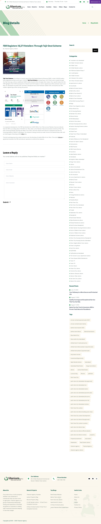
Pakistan (72, 197)
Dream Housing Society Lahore (78, 124)
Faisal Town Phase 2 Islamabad (78, 134)
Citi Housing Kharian (75, 111)
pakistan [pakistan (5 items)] (90, 373)
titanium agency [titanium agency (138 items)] (75, 446)
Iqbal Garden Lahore (75, 154)
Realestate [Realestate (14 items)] (74, 442)
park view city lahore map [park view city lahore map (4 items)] (78, 427)
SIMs (22, 134)
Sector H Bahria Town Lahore (77, 233)
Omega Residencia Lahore (77, 195)
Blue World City (74, 108)
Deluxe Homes (74, 116)
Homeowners (73, 144)
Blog (75, 499)
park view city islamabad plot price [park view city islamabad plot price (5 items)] (80, 396)
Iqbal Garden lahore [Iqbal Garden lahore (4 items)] (76, 362)
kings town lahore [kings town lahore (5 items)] (91, 366)
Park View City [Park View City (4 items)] (75, 377)
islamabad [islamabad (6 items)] (88, 362)
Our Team (41, 7)
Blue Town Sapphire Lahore (77, 106)
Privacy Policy (78, 507)
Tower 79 (72, 263)
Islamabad (73, 157)
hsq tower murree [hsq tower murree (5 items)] (75, 354)
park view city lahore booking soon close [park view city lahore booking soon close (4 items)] (82, 412)
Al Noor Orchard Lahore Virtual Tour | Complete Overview (37, 508)
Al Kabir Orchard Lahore (76, 63)
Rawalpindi (73, 215)
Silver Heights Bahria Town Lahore (79, 243)
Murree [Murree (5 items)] (83, 373)
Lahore (72, 164)
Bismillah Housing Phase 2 (77, 101)
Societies (48, 7)
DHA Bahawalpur (74, 118)
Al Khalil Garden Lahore (76, 68)
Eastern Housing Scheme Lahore (79, 126)
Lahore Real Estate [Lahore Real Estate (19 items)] (83, 370)
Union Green (73, 266)
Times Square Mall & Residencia (78, 258)
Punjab (72, 210)
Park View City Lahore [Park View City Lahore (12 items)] (77, 408)
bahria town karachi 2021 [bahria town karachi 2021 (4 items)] (77, 327)
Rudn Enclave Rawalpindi (77, 225)
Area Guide (73, 86)
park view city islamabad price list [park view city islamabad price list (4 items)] (80, 400)
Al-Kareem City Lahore (76, 78)
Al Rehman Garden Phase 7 (77, 70)
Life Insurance (74, 174)
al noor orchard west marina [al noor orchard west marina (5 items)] (78, 324)
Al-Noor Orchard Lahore (76, 80)
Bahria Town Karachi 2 (76, 93)
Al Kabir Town (73, 65)
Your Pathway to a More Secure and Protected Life (83, 293)
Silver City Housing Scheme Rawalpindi (80, 238)
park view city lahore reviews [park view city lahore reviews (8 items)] (78, 435)
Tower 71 (72, 261)
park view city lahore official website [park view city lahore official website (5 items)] (80, 431)
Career (76, 502)
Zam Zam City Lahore (75, 278)
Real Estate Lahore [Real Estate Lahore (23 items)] (85, 442)
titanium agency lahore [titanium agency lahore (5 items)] (77, 450)
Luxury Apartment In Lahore (77, 177)
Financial (72, 136)
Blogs (65, 7)
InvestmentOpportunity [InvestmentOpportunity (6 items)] (77, 358)
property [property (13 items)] (92, 435)
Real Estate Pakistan (75, 217)
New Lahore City (74, 190)
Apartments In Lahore (76, 83)
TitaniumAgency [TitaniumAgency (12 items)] (87, 446)
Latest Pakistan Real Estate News (59, 507)
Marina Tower (73, 179)
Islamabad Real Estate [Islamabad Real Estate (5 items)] (77, 366)
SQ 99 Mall (73, 250)
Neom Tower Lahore (75, 187)
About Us (34, 7)
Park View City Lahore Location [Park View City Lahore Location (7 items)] (79, 423)
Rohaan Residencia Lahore (77, 223)
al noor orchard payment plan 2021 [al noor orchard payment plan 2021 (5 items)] (80, 320)
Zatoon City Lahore (75, 281)
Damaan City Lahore (75, 113)
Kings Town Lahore (75, 162)
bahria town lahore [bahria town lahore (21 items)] (76, 331)
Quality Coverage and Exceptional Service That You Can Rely (82, 301)
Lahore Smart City (75, 172)
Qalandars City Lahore (76, 212)
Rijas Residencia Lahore (76, 220)
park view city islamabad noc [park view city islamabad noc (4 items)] (78, 385)
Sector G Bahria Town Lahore (78, 230)
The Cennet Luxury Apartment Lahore (80, 255)
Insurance (73, 152)
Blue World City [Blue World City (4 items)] (75, 335)
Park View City (74, 202)
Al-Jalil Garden (74, 73)
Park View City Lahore (76, 207)
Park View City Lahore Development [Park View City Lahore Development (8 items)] (80, 415)
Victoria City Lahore (75, 271)
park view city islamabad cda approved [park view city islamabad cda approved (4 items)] (81, 381)
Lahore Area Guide (75, 167)
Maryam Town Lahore (76, 182)
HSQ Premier (73, 146)
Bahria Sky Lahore (75, 91)
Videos (61, 7)
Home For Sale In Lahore (76, 141)
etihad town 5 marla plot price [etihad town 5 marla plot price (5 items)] (79, 343)
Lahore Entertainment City (77, 169)
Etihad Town (73, 131)
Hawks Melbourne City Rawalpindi (79, 139)
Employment (73, 129)
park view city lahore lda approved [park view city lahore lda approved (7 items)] (80, 419)
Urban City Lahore (75, 268)
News (55, 7)
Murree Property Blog (32, 499)
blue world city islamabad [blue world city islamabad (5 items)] (78, 339)
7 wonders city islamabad (77, 60)
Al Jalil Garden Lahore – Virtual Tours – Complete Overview (37, 503)
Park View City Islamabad (77, 205)
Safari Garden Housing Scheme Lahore (80, 228)
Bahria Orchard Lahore (76, 88)
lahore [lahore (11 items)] (72, 370)
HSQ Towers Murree (75, 149)
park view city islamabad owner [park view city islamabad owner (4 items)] (79, 389)
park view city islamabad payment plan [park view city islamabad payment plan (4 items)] (81, 392)
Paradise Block (74, 200)
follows (60, 137)
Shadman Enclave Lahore (77, 235)
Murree (72, 184)
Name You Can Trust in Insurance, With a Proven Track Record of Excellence (81, 308)
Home (29, 7)
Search (71, 45)
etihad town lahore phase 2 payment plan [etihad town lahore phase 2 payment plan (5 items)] (82, 347)
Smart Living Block (75, 245)
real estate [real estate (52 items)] (88, 438)
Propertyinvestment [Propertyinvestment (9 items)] (76, 438)
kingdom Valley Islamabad (77, 159)
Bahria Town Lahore (75, 96)
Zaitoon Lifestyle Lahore (76, 273)
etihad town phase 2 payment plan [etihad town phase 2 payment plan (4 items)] (80, 350)
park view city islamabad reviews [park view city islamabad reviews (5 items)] (80, 404)
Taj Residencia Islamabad (77, 253)
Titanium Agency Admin (11, 48)
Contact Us (72, 7)
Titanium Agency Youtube (34, 494)
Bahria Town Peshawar (76, 98)
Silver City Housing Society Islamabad (80, 240)
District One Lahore (75, 121)
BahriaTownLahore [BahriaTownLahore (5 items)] (89, 331)
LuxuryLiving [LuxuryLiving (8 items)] (74, 373)
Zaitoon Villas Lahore (75, 276)
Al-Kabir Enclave (74, 75)
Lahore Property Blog (32, 497)
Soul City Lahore (74, 248)
